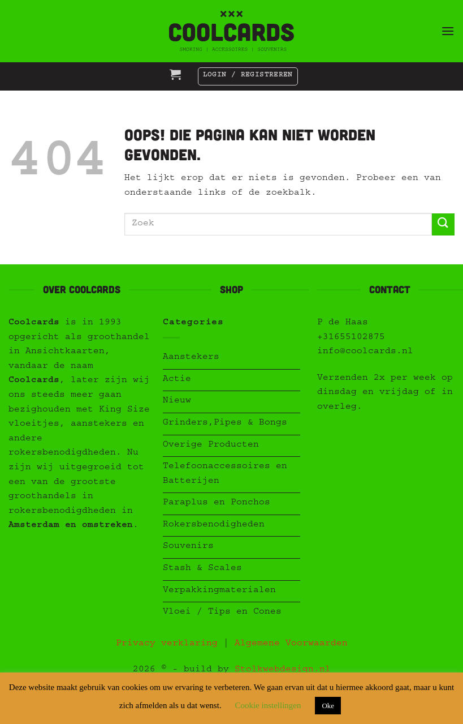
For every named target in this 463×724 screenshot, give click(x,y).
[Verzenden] (443, 224)
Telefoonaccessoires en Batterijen (225, 474)
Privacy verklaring (167, 644)
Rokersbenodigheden (214, 525)
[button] (448, 31)
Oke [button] (328, 705)
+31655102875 (351, 337)
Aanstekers (191, 357)
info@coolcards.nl (365, 352)
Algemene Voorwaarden (291, 644)
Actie (177, 379)
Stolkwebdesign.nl (283, 670)
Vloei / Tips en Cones (222, 612)
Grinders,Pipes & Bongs (225, 423)
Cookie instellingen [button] (268, 705)
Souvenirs (188, 546)
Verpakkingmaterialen (219, 591)
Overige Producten (211, 445)
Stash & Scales (202, 568)
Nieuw (177, 401)
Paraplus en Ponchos (216, 503)
